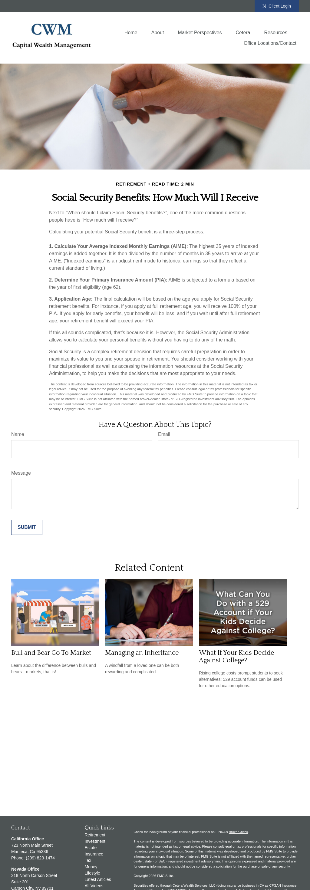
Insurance (94, 854)
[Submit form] (26, 527)
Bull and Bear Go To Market (51, 653)
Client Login (276, 6)
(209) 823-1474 (40, 857)
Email (164, 434)
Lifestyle (92, 873)
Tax (88, 860)
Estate (91, 847)
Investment (95, 841)
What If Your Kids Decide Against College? (236, 656)
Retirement (95, 834)
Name (17, 434)
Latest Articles (98, 879)
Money (91, 866)
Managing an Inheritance (142, 653)
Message (21, 473)
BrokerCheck (238, 832)
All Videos (94, 885)
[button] (131, 32)
